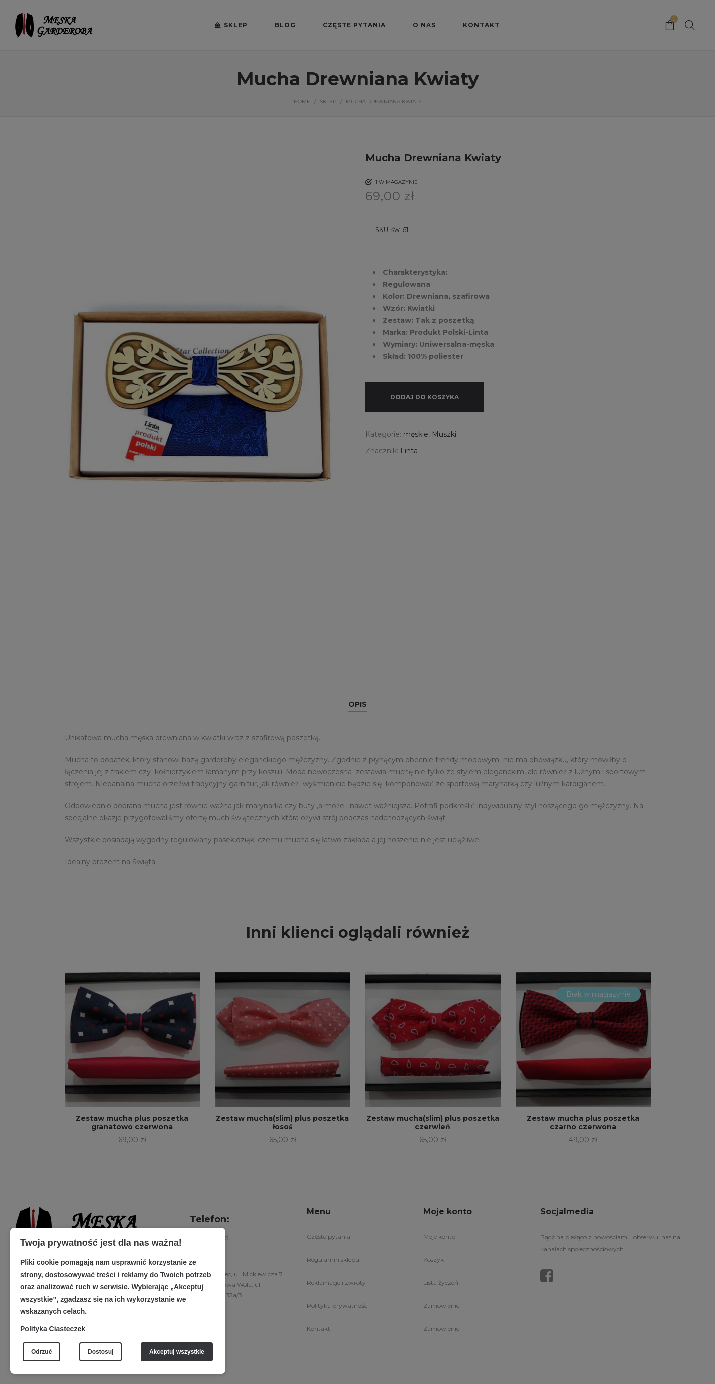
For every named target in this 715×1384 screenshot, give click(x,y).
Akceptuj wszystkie (176, 1351)
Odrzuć (41, 1351)
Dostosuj (100, 1351)
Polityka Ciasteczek (52, 1329)
